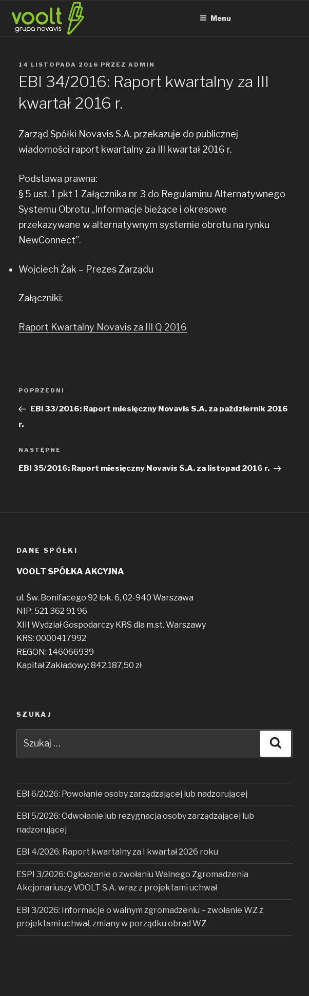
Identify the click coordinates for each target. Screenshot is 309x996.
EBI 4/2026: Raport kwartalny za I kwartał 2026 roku (117, 852)
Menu (215, 18)
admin (141, 64)
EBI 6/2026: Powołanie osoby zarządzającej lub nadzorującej (131, 794)
